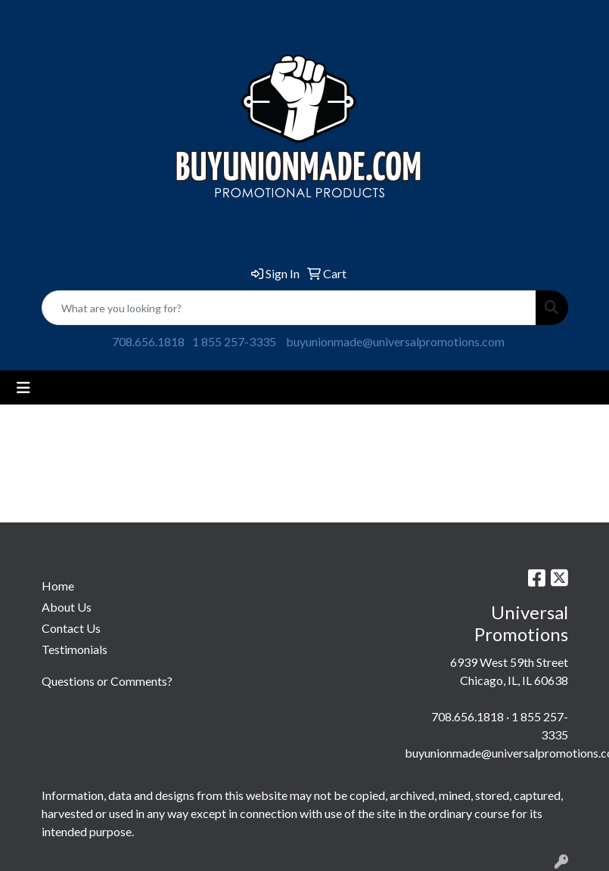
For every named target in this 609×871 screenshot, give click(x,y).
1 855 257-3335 (234, 341)
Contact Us (71, 628)
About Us (67, 607)
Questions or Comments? (107, 681)
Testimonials (74, 649)
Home (58, 585)
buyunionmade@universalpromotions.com (395, 341)
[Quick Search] (289, 307)
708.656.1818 (148, 341)
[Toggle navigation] (23, 387)
